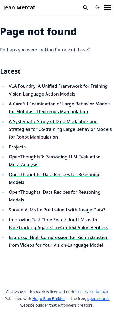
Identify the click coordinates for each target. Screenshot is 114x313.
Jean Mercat (19, 7)
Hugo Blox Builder (48, 298)
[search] (85, 7)
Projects (17, 147)
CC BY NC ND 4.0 (93, 292)
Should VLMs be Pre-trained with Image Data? (57, 210)
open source (98, 298)
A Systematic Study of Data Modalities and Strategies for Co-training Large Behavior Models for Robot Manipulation (60, 129)
